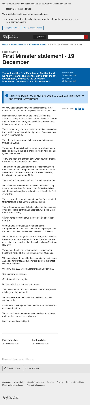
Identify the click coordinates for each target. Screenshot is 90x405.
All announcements (38, 44)
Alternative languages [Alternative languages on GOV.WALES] (36, 385)
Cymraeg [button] (40, 37)
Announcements (18, 44)
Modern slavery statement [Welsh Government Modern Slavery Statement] (13, 385)
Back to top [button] (33, 368)
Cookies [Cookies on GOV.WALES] (50, 382)
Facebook (80, 109)
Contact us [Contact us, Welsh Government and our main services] (6, 382)
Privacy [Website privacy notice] (60, 382)
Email (83, 109)
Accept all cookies (11, 28)
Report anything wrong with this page (17, 359)
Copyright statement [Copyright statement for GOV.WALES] (35, 382)
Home (5, 44)
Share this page (13, 368)
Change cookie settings (32, 28)
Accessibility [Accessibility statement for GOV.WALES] (19, 382)
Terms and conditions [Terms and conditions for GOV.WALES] (75, 382)
